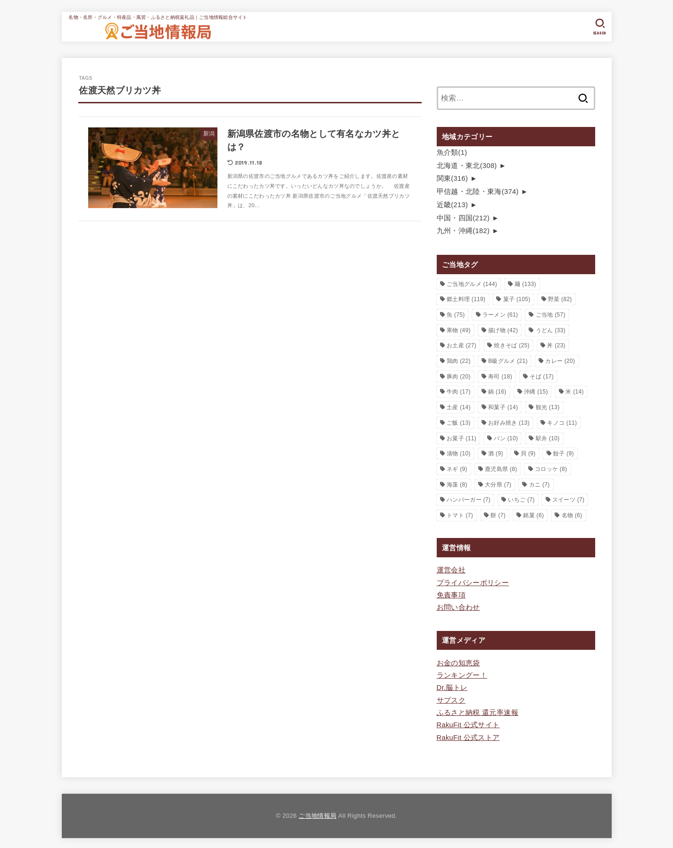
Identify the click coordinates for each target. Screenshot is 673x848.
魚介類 (452, 152)
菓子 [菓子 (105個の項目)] (517, 298)
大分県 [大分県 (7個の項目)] (498, 483)
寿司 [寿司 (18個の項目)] (500, 375)
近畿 (452, 204)
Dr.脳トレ (452, 686)
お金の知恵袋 (458, 662)
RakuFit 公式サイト (468, 723)
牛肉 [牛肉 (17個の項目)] (459, 391)
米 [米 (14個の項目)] (574, 391)
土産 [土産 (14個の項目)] (459, 406)
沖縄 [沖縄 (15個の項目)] (536, 391)
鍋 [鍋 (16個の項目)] (497, 391)
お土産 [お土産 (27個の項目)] (461, 345)
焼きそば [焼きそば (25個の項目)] (511, 345)
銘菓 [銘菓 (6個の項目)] (533, 515)
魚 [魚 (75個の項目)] (456, 314)
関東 (452, 178)
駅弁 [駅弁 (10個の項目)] (548, 437)
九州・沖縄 (463, 230)
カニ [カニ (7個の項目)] (539, 483)
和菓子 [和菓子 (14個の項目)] (503, 406)
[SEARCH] (599, 27)
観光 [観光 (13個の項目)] (548, 406)
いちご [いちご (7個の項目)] (521, 499)
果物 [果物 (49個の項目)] (459, 329)
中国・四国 (463, 217)
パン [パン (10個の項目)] (506, 437)
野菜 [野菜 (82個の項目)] (560, 298)
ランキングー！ (462, 674)
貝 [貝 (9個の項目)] (528, 453)
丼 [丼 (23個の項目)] (556, 345)
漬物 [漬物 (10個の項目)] (459, 453)
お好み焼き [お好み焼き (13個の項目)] (509, 422)
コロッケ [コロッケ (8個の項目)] (551, 468)
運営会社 (451, 569)
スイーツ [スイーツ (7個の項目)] (568, 499)
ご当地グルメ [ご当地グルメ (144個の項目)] (472, 283)
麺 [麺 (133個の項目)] (525, 283)
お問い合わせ (458, 606)
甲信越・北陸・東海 (478, 191)
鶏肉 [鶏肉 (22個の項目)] (459, 360)
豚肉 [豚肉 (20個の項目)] (459, 375)
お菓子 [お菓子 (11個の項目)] (461, 437)
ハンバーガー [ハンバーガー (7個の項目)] (468, 499)
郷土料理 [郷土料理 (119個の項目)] (466, 298)
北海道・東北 (467, 165)
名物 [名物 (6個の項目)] (572, 515)
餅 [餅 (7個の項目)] (498, 515)
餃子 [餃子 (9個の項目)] (563, 453)
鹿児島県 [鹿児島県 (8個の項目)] (501, 468)
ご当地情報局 (317, 813)
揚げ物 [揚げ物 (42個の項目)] (503, 329)
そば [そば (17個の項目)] (542, 375)
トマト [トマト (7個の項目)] (460, 515)
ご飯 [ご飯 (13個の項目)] (459, 422)
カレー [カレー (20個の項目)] (560, 360)
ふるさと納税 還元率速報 (477, 711)
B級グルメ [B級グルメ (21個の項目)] (508, 360)
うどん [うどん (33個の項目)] (550, 329)
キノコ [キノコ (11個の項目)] (562, 422)
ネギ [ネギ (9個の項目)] (457, 468)
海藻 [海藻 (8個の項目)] (457, 483)
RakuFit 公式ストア (468, 735)
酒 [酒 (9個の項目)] (495, 453)
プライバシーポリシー (473, 582)
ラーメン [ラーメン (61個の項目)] (500, 314)
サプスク (451, 699)
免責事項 (451, 594)
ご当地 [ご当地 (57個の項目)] (550, 314)
